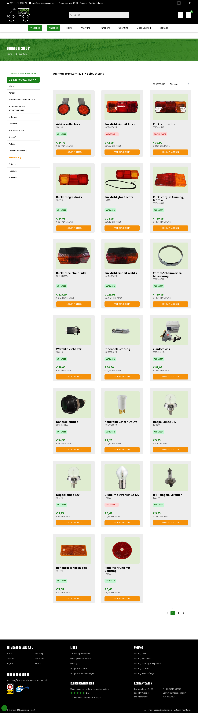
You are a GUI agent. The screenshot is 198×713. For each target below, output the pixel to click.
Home (9, 653)
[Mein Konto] (180, 15)
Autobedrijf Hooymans (80, 653)
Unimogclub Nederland (80, 658)
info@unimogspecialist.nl (43, 3)
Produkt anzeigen (74, 152)
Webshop (11, 658)
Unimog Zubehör (141, 668)
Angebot (10, 663)
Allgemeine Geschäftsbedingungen (158, 710)
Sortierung (159, 84)
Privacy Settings (4, 708)
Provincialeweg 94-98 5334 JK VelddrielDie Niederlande (143, 693)
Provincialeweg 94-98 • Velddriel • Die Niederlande (81, 3)
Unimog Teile (140, 653)
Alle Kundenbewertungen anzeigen (85, 697)
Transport (39, 658)
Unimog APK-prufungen (144, 673)
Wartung (39, 653)
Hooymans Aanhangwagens (82, 673)
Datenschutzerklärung (182, 710)
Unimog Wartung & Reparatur (147, 663)
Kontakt (38, 663)
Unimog (73, 663)
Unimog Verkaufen (142, 658)
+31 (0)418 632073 (18, 3)
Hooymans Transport (80, 668)
